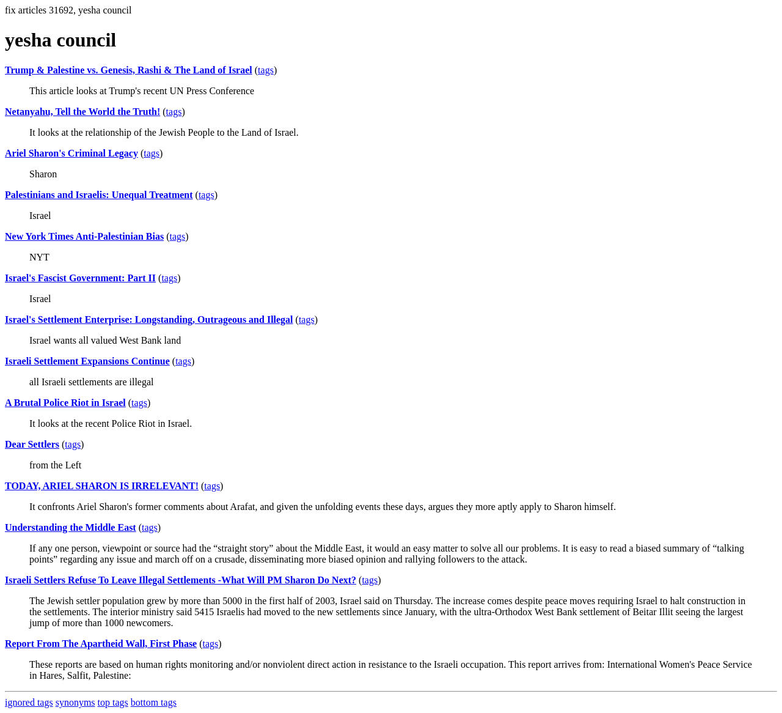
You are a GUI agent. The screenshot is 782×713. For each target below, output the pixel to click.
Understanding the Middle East (70, 527)
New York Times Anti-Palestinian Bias (84, 236)
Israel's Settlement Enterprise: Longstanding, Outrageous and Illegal (149, 319)
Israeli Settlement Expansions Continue (87, 361)
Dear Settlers (32, 444)
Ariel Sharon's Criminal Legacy (71, 153)
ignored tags (29, 702)
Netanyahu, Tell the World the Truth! (82, 111)
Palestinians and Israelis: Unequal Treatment (99, 195)
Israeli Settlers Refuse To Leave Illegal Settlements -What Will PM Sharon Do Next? (180, 580)
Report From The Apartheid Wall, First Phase (101, 643)
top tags (113, 702)
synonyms (75, 702)
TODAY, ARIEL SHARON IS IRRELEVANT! (102, 486)
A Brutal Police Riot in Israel (65, 402)
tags (266, 70)
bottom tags (154, 702)
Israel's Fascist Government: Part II (80, 278)
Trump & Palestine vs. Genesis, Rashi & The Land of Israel (128, 70)
